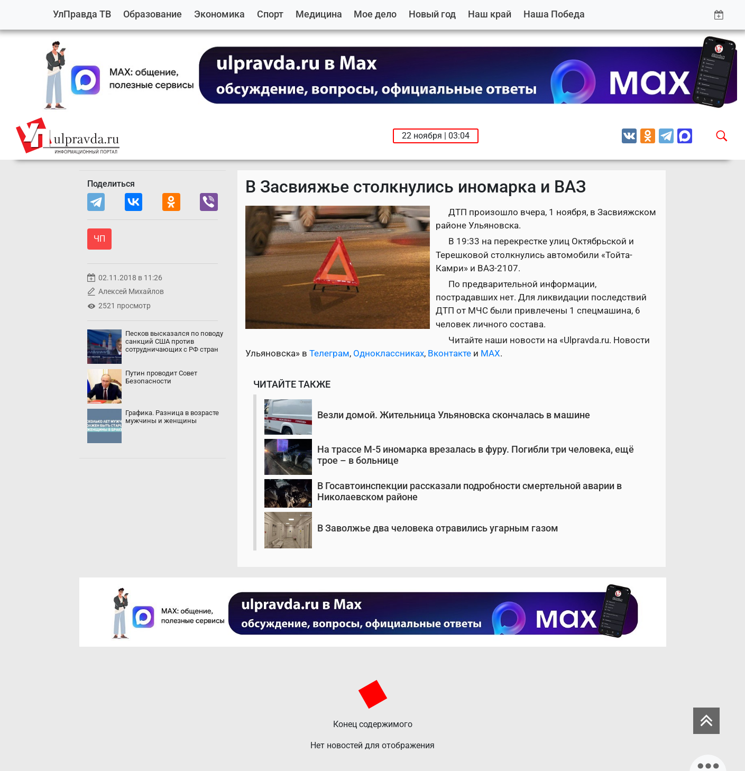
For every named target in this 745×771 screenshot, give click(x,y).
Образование (152, 14)
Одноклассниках (388, 353)
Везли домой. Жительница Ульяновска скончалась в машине (453, 414)
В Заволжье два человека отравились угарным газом (437, 528)
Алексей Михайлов (131, 291)
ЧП (99, 239)
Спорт (270, 14)
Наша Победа (554, 14)
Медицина (319, 14)
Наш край (489, 14)
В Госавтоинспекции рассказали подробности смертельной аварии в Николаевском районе (469, 491)
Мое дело (375, 14)
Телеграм (329, 353)
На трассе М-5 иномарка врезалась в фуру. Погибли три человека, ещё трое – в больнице (475, 455)
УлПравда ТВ (82, 14)
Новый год (432, 14)
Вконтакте (449, 353)
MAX (490, 353)
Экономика (219, 14)
